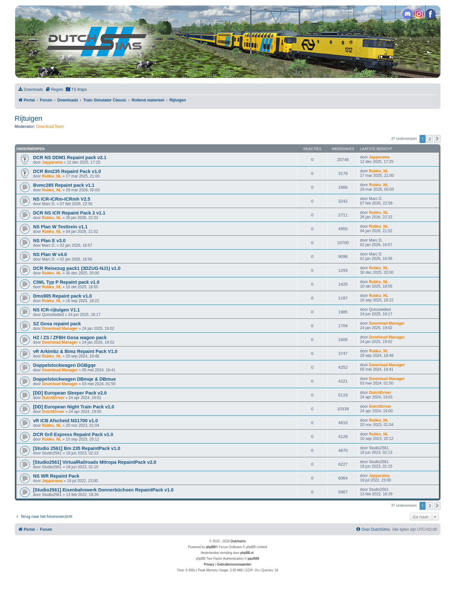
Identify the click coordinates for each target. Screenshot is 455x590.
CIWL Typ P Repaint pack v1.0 (66, 282)
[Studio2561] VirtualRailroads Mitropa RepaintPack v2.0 (94, 462)
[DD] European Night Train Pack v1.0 (73, 406)
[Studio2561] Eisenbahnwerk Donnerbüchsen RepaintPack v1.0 (103, 489)
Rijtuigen (29, 118)
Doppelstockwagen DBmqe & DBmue (74, 379)
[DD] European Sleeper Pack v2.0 (70, 392)
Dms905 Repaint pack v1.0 (62, 296)
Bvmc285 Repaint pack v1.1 (63, 185)
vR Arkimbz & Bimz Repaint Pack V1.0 (75, 351)
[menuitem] (30, 89)
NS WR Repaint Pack (56, 476)
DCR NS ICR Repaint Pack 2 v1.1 (69, 212)
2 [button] (430, 139)
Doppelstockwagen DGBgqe (64, 365)
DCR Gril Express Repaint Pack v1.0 (73, 434)
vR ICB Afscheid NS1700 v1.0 (65, 420)
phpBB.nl (246, 553)
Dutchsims (238, 541)
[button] (437, 139)
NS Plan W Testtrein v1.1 (60, 226)
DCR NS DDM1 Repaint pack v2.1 (69, 157)
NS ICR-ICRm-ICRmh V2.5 (61, 199)
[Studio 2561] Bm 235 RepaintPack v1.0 (76, 448)
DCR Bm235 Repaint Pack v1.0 (67, 171)
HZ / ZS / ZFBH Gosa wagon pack (70, 337)
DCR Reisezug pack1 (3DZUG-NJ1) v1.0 (77, 268)
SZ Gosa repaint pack (57, 323)
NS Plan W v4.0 (50, 254)
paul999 (253, 558)
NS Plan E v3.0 (49, 240)
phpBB (211, 547)
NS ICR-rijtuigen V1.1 (56, 309)
